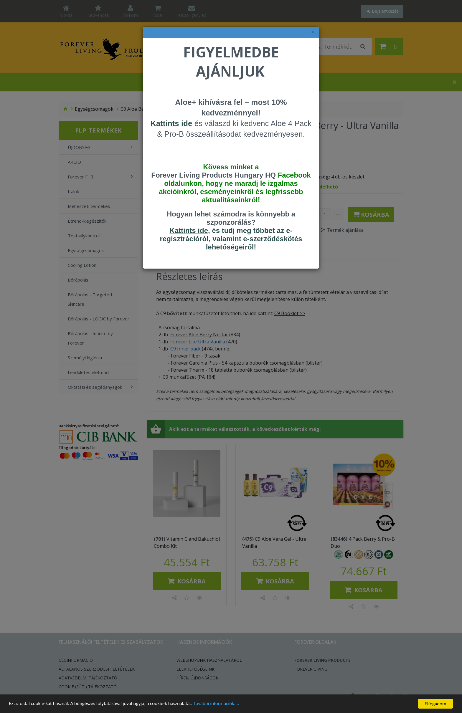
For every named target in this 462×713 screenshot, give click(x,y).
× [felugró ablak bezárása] (313, 32)
